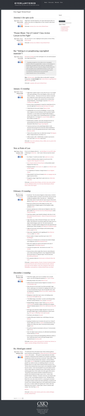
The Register (53, 133)
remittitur (40, 267)
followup (39, 296)
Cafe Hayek (48, 300)
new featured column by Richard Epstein (36, 163)
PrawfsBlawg (30, 256)
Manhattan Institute (33, 183)
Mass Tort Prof (36, 210)
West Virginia (34, 185)
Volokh (53, 291)
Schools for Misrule (64, 30)
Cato (61, 2)
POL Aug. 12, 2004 (33, 312)
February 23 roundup (22, 191)
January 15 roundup (22, 89)
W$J (43, 226)
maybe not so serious (49, 157)
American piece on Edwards (44, 258)
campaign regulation (34, 262)
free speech (35, 263)
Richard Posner (45, 26)
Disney (41, 141)
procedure (27, 393)
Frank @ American (31, 212)
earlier (33, 130)
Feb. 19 (34, 230)
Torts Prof (42, 210)
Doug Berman (39, 106)
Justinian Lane (47, 341)
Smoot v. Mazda (48, 291)
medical (48, 392)
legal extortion (30, 265)
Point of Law (44, 280)
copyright (32, 83)
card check (44, 182)
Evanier (40, 315)
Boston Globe (46, 108)
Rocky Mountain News (42, 241)
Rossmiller (31, 284)
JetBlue (44, 141)
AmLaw (26, 23)
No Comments (20, 42)
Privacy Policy (42, 413)
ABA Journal (27, 40)
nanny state (40, 265)
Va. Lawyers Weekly (45, 116)
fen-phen (53, 262)
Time (41, 300)
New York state (40, 183)
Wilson (28, 318)
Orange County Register (43, 123)
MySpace (35, 265)
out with (49, 166)
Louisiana (30, 343)
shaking (32, 56)
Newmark (47, 312)
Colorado (45, 262)
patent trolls (53, 141)
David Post (28, 80)
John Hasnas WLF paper (48, 106)
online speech (37, 83)
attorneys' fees (33, 26)
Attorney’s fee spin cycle (24, 18)
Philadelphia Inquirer (40, 245)
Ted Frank (20, 194)
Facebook (49, 262)
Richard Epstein (47, 183)
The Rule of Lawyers (64, 29)
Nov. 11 (46, 278)
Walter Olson (19, 20)
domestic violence (33, 341)
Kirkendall (29, 216)
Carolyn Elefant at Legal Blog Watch (48, 79)
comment (42, 322)
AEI (35, 284)
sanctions (46, 343)
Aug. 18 (32, 361)
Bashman (49, 305)
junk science (43, 392)
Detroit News (42, 305)
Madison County (39, 42)
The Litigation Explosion (65, 26)
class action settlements (35, 141)
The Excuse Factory (64, 28)
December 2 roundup (22, 273)
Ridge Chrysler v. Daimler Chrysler (39, 201)
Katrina (52, 341)
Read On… (27, 389)
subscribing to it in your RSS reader (48, 151)
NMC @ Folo (51, 100)
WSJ (33, 206)
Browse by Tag (62, 21)
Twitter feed (33, 152)
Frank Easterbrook (28, 263)
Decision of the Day (52, 201)
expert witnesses (37, 392)
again (37, 102)
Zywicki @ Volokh (31, 296)
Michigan (35, 343)
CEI (31, 329)
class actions (38, 26)
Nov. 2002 (37, 233)
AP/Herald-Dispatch (48, 210)
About (45, 2)
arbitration (32, 182)
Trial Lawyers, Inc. (40, 166)
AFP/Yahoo (37, 138)
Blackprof (35, 256)
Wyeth (52, 267)
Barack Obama (38, 182)
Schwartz (29, 130)
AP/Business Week (52, 226)
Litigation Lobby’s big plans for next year (35, 160)
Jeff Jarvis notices (31, 77)
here (53, 116)
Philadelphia (27, 267)
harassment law (41, 341)
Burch (46, 226)
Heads (26, 56)
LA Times (52, 278)
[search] (64, 18)
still (30, 56)
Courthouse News (30, 102)
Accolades (51, 2)
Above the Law (30, 292)
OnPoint (29, 230)
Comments (20, 24)
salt (50, 267)
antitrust (31, 392)
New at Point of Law (22, 148)
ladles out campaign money (49, 174)
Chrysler (40, 262)
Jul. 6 (37, 387)
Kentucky (40, 263)
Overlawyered (38, 338)
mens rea (48, 141)
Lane (32, 325)
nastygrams (45, 265)
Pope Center (40, 312)
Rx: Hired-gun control (22, 349)
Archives (57, 2)
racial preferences (34, 267)
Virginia (33, 142)
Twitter (29, 185)
